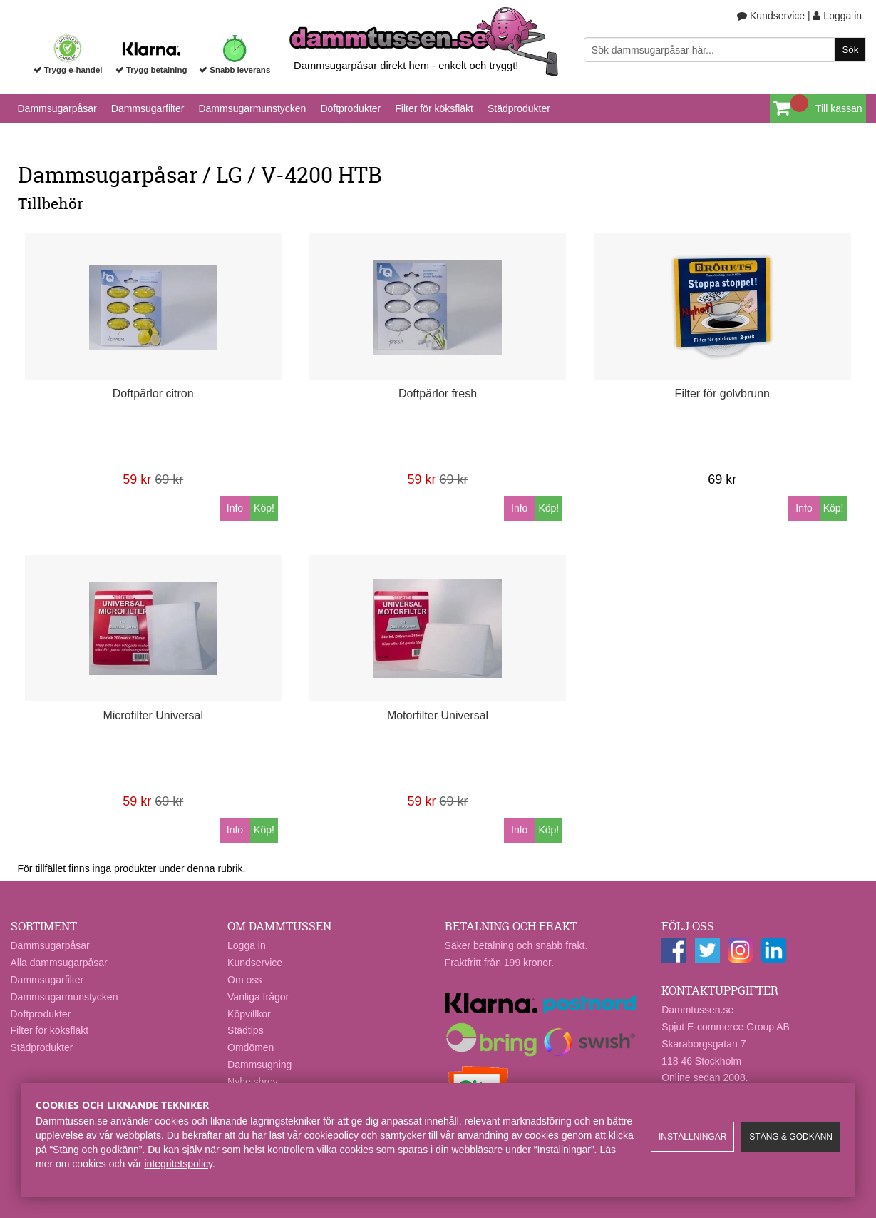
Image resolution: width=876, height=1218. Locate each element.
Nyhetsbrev (252, 1081)
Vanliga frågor (258, 997)
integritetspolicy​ (178, 1163)
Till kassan (838, 108)
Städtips (245, 1030)
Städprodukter (519, 108)
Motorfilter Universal (437, 715)
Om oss (244, 979)
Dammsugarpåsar (57, 108)
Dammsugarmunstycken (252, 108)
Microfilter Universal (152, 715)
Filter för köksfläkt (434, 108)
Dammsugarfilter (148, 108)
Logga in (837, 15)
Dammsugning (259, 1064)
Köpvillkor (249, 1014)
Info (235, 508)
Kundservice (771, 15)
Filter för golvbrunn (722, 393)
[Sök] (725, 49)
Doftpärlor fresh (437, 393)
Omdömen (250, 1047)
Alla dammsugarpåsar (59, 962)
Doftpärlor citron (153, 393)
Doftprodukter (350, 108)
